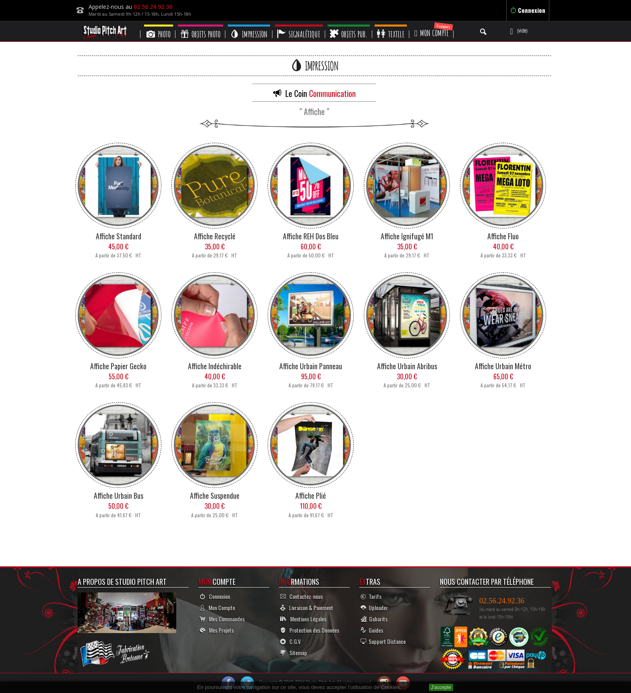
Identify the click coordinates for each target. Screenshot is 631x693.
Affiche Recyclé (214, 236)
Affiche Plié (310, 495)
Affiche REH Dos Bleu (310, 236)
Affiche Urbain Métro (503, 366)
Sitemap (293, 652)
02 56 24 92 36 (153, 6)
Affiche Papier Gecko (118, 366)
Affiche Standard (118, 236)
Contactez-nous (301, 596)
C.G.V (290, 641)
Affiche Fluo (503, 236)
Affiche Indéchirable (214, 366)
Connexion (527, 10)
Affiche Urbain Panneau (310, 366)
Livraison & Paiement (306, 607)
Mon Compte (217, 607)
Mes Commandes (222, 619)
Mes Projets (217, 630)
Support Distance (383, 641)
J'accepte (441, 687)
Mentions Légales (303, 619)
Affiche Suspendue (214, 495)
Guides (372, 630)
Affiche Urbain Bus (118, 495)
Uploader (374, 607)
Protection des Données (309, 630)
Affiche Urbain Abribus (407, 366)
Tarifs (371, 596)
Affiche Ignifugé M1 (407, 236)
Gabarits (374, 619)
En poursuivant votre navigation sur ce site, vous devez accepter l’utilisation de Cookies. (299, 687)
